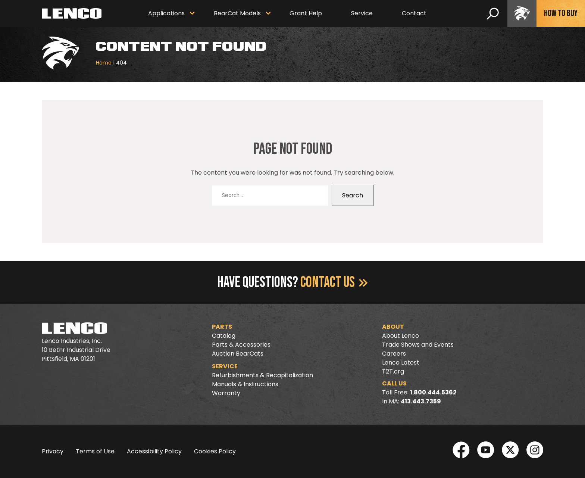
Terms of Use (95, 451)
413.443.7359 (421, 401)
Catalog (223, 335)
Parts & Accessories (241, 344)
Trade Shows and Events (418, 344)
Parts (222, 326)
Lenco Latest (400, 362)
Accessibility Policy (154, 451)
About (393, 326)
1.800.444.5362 (433, 392)
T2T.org (393, 371)
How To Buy (561, 13)
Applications (166, 13)
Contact (414, 13)
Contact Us (334, 282)
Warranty (226, 393)
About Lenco (400, 335)
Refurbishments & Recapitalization (262, 375)
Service (362, 13)
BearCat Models (237, 13)
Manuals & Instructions (245, 384)
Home (104, 62)
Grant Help (306, 13)
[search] (492, 13)
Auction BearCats (237, 353)
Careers (394, 353)
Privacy (52, 451)
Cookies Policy (215, 451)
